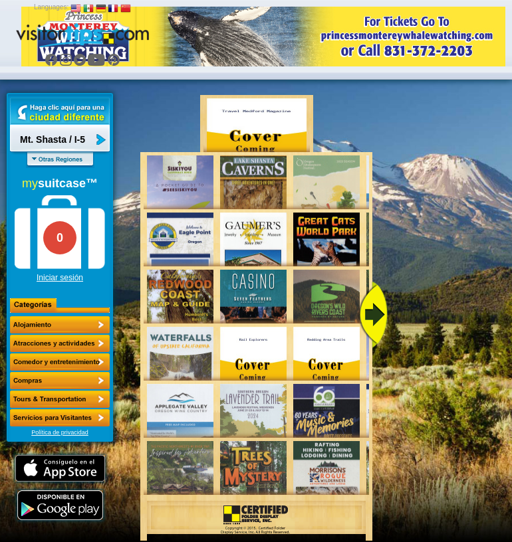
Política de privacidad (59, 432)
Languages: (51, 7)
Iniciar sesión (60, 277)
